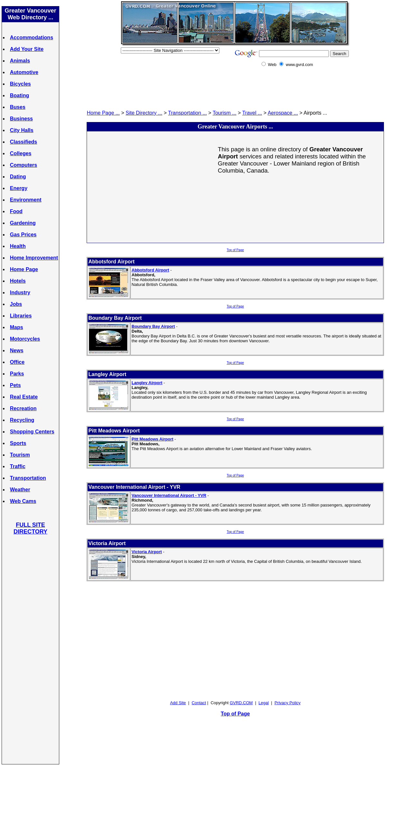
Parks (17, 373)
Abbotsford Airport (150, 270)
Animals (20, 60)
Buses (17, 107)
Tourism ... (224, 113)
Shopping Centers (32, 431)
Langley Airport (147, 382)
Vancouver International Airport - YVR (169, 495)
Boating (19, 95)
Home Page (24, 269)
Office (17, 362)
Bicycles (20, 84)
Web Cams (23, 501)
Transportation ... (187, 113)
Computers (23, 165)
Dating (18, 176)
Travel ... (252, 113)
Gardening (23, 223)
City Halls (21, 130)
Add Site (178, 702)
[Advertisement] (30, 649)
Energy (18, 188)
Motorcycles (25, 339)
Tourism (20, 455)
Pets (15, 385)
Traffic (17, 466)
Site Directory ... (144, 113)
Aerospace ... (283, 113)
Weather (20, 489)
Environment (26, 200)
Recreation (23, 408)
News (17, 350)
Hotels (18, 281)
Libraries (21, 315)
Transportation (28, 478)
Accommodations (31, 37)
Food (16, 211)
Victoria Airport (147, 551)
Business (21, 118)
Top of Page (235, 250)
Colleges (21, 153)
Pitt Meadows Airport (153, 439)
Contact (199, 702)
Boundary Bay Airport (153, 326)
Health (18, 246)
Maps (16, 327)
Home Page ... (103, 113)
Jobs (16, 304)
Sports (18, 443)
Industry (20, 292)
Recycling (22, 420)
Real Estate (24, 397)
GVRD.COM (241, 702)
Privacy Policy (287, 702)
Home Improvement (34, 257)
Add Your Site (26, 49)
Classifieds (23, 142)
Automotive (24, 72)
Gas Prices (23, 234)
